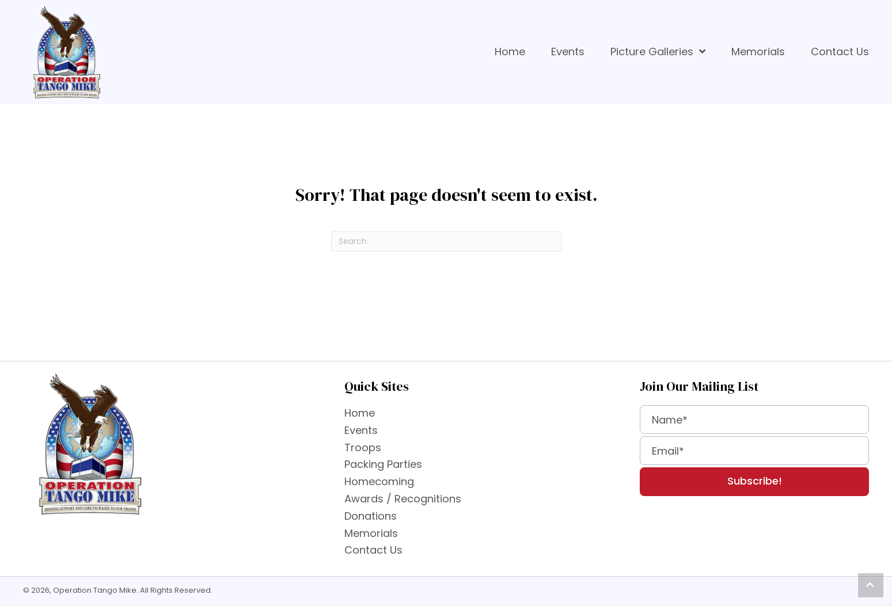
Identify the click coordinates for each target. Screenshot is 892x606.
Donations (370, 516)
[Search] (446, 241)
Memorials (371, 533)
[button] (754, 481)
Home (359, 413)
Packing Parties (383, 464)
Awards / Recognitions (402, 498)
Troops (362, 447)
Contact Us (373, 550)
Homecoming (379, 481)
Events (361, 430)
